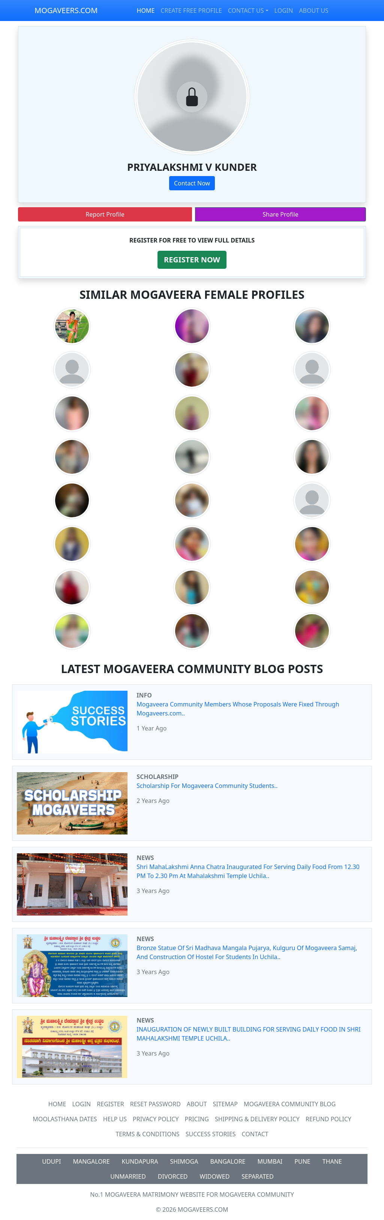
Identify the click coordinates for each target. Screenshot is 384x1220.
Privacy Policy (155, 1119)
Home (57, 1104)
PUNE (302, 1161)
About (197, 1104)
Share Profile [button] (280, 214)
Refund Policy (328, 1119)
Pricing (197, 1119)
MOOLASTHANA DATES (65, 1119)
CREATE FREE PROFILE (191, 10)
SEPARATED (257, 1176)
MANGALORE (91, 1161)
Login (81, 1104)
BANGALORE (227, 1161)
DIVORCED (173, 1176)
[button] (192, 260)
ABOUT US (313, 10)
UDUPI (51, 1161)
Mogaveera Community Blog (290, 1104)
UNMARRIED (128, 1176)
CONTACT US (246, 10)
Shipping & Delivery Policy (257, 1119)
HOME (146, 10)
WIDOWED (215, 1176)
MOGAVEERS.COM (66, 10)
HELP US (115, 1119)
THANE (332, 1161)
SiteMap (225, 1104)
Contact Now (192, 183)
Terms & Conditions (147, 1134)
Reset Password (155, 1104)
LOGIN (283, 10)
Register (110, 1104)
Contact (255, 1134)
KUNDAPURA (140, 1161)
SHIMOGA (184, 1161)
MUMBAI (270, 1161)
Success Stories (211, 1134)
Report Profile (105, 214)
